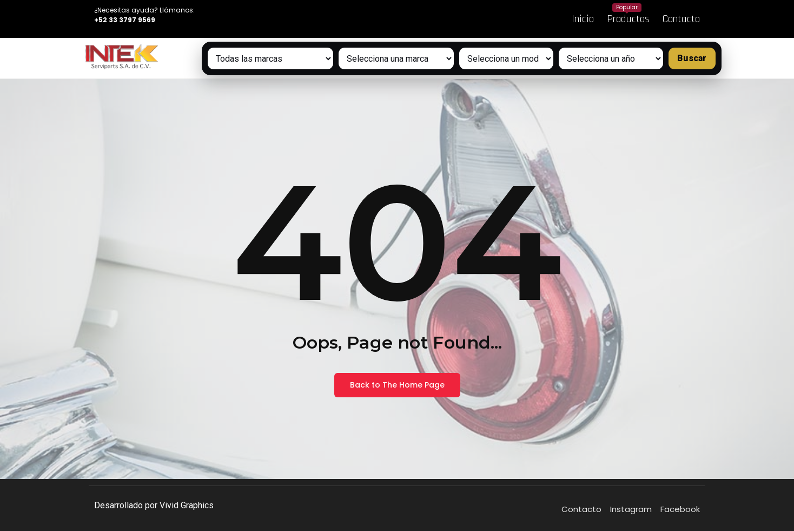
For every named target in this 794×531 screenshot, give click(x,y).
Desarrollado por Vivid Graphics (154, 505)
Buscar (691, 58)
